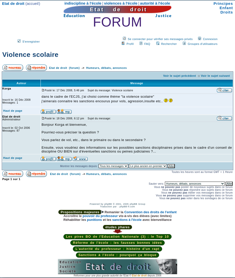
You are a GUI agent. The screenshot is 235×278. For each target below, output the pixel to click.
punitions (94, 220)
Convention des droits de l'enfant (150, 212)
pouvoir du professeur (100, 216)
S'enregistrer (31, 41)
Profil (130, 43)
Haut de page (12, 110)
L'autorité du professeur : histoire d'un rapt (117, 249)
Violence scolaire (30, 54)
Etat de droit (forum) (64, 67)
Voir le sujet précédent (179, 75)
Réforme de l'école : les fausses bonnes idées (117, 243)
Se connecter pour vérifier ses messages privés (160, 39)
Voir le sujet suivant (215, 75)
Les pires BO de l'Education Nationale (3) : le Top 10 (117, 236)
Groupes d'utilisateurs (202, 43)
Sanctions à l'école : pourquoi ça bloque (118, 255)
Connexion (210, 39)
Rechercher (169, 43)
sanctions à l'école (126, 220)
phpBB (108, 204)
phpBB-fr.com (127, 206)
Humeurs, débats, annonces (106, 67)
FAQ (147, 43)
